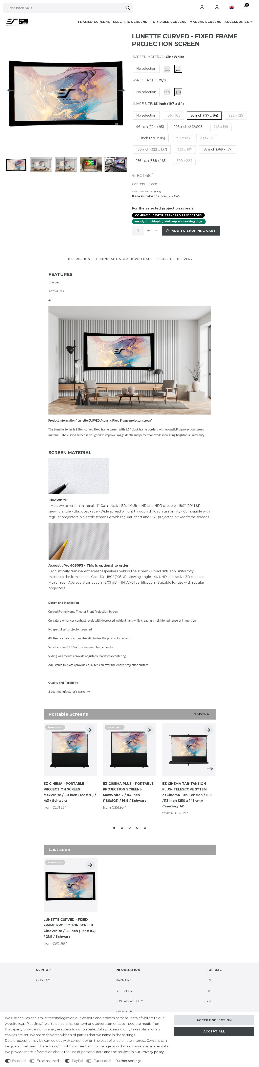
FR (209, 1001)
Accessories (236, 22)
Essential (19, 1061)
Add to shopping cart (191, 231)
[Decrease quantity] (156, 231)
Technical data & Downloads (124, 259)
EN (209, 980)
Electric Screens (130, 22)
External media (49, 1061)
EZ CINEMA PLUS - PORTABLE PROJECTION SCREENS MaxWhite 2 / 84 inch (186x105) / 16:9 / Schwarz (128, 792)
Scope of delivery (175, 259)
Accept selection (214, 1020)
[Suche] (128, 8)
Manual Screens (205, 22)
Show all (202, 714)
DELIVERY (124, 991)
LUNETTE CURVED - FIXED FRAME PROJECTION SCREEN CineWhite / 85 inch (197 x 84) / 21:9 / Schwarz (70, 928)
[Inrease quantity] (149, 231)
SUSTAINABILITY (129, 1001)
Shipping (155, 191)
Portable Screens (168, 22)
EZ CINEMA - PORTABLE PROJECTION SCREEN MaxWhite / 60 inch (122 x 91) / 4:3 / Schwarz (70, 792)
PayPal (77, 1061)
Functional (102, 1061)
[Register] (217, 7)
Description (78, 259)
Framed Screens (94, 22)
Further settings (128, 1061)
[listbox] (70, 749)
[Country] (232, 7)
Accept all (214, 1031)
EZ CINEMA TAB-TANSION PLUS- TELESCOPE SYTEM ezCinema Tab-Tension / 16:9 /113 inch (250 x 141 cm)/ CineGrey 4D (187, 795)
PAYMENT (124, 980)
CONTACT (44, 980)
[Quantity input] (138, 231)
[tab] (78, 259)
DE (209, 991)
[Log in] (202, 7)
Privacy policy (152, 1052)
